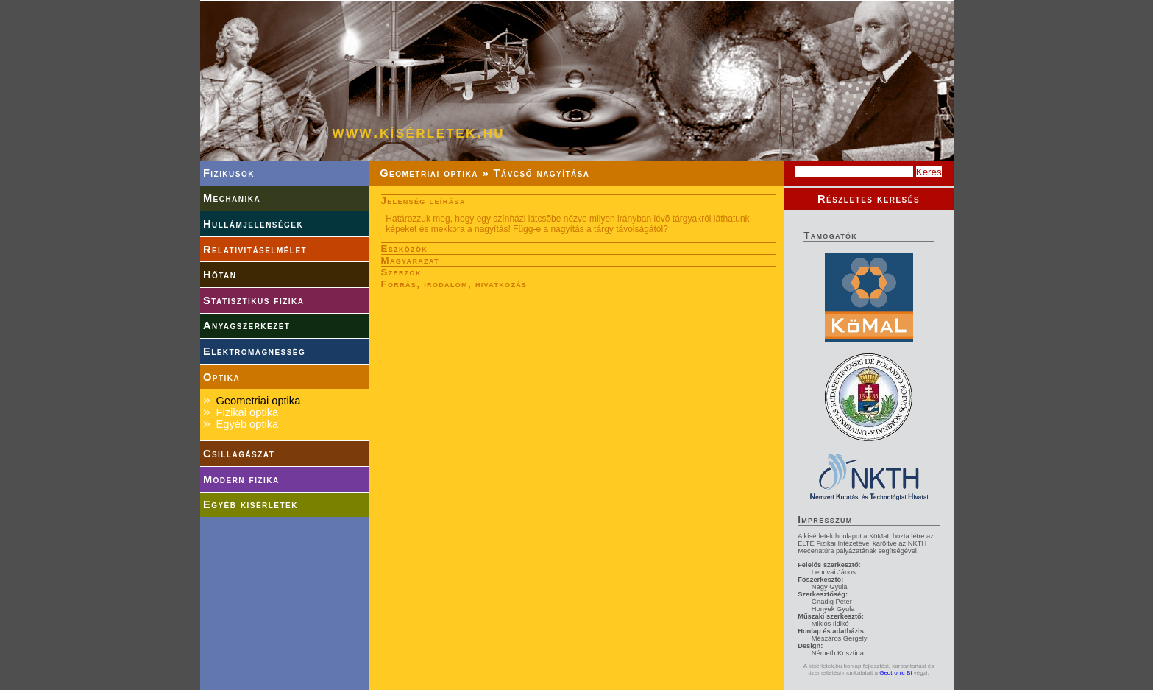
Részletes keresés (868, 199)
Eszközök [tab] (404, 248)
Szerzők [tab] (401, 272)
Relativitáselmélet (255, 250)
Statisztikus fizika (253, 300)
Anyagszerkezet (247, 325)
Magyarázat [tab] (410, 260)
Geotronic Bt (895, 672)
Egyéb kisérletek (250, 504)
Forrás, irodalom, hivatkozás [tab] (454, 283)
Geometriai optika (258, 400)
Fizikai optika (247, 412)
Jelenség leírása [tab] (423, 200)
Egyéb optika (247, 424)
